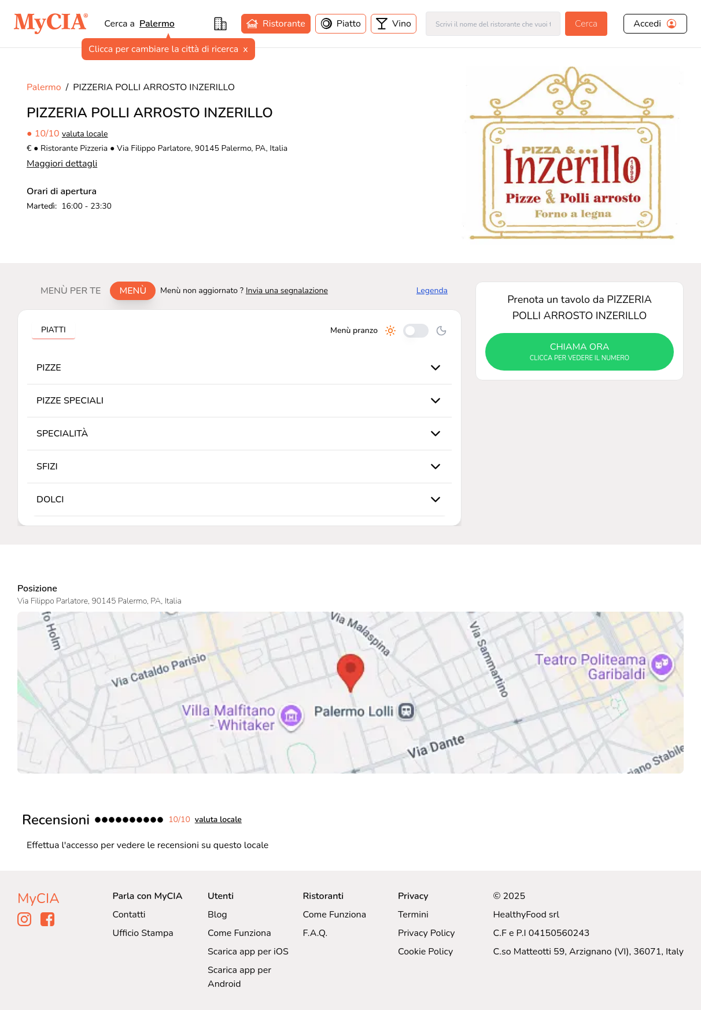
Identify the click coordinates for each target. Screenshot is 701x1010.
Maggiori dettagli (62, 163)
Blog (217, 914)
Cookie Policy (425, 951)
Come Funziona (239, 933)
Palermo (157, 23)
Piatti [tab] (53, 329)
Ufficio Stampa (143, 933)
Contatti (129, 914)
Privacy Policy (426, 933)
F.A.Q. (314, 933)
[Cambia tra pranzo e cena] (416, 331)
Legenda (432, 290)
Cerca (586, 23)
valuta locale (85, 133)
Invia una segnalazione (287, 290)
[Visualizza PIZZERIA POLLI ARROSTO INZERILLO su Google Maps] (350, 693)
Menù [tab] (132, 290)
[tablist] (93, 291)
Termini (413, 914)
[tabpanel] (239, 417)
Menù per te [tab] (70, 290)
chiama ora (580, 352)
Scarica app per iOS (248, 951)
